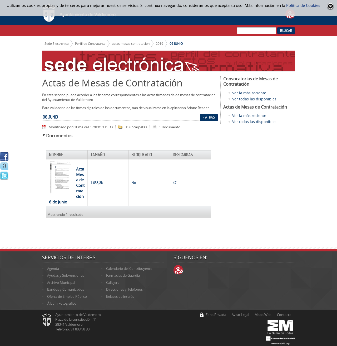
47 (174, 182)
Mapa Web (263, 314)
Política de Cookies (303, 5)
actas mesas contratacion (131, 43)
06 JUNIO (176, 43)
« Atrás (209, 117)
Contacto (284, 314)
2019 (159, 43)
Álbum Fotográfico (61, 303)
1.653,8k (96, 182)
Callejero (113, 282)
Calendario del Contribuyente (129, 268)
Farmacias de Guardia (123, 275)
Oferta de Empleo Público (67, 296)
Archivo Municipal (61, 282)
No (133, 182)
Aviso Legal (240, 314)
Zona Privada (216, 314)
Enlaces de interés (120, 296)
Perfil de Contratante (90, 43)
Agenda (53, 268)
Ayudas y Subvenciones (65, 275)
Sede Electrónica (56, 43)
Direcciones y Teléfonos (124, 289)
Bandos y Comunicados (65, 289)
